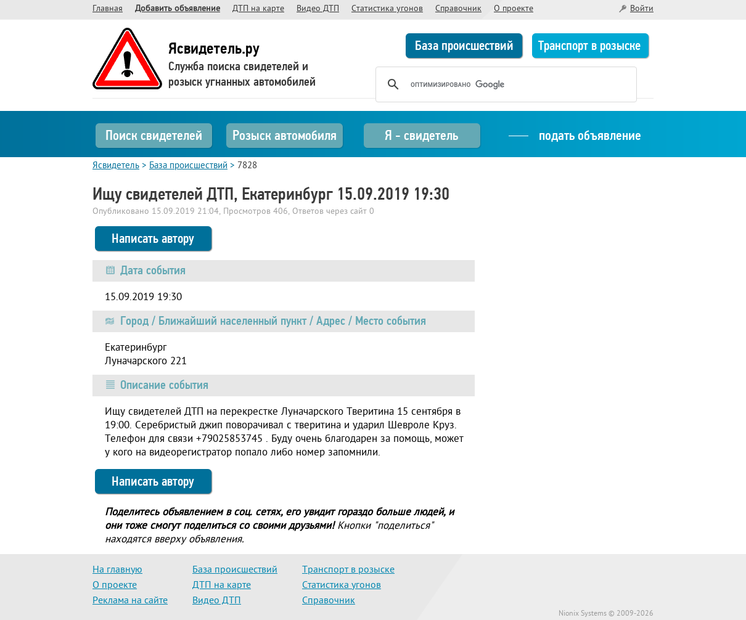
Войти (642, 9)
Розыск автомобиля (284, 135)
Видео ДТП (318, 9)
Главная (107, 9)
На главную (117, 570)
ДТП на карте (258, 9)
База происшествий (464, 46)
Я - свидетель (421, 135)
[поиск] (504, 84)
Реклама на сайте (130, 601)
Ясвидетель (115, 166)
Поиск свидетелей (153, 135)
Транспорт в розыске (589, 46)
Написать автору (153, 238)
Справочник (458, 9)
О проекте (513, 9)
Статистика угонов (387, 9)
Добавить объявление (177, 9)
